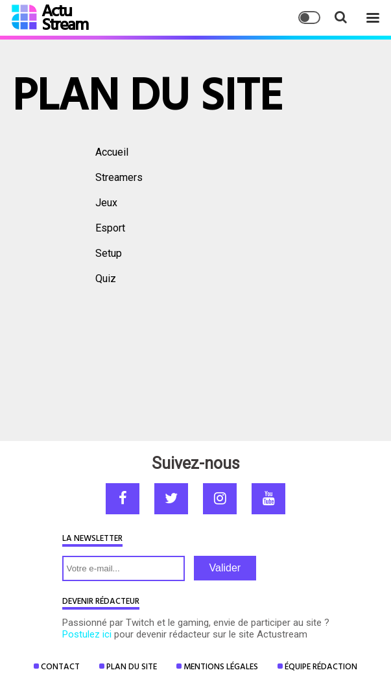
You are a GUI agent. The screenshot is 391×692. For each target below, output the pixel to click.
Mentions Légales (221, 666)
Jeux (106, 203)
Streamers (119, 177)
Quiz (105, 278)
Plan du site (131, 666)
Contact (60, 666)
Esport (110, 228)
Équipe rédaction (321, 666)
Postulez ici (87, 634)
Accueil (111, 152)
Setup (108, 253)
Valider (225, 567)
